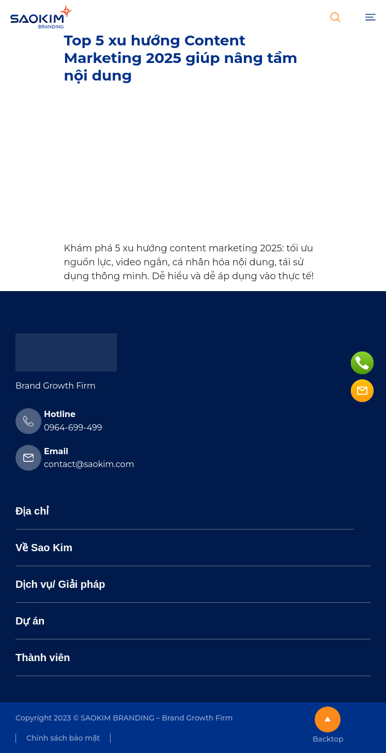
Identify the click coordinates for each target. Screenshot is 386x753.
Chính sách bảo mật (63, 738)
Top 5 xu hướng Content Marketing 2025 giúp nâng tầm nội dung (181, 57)
